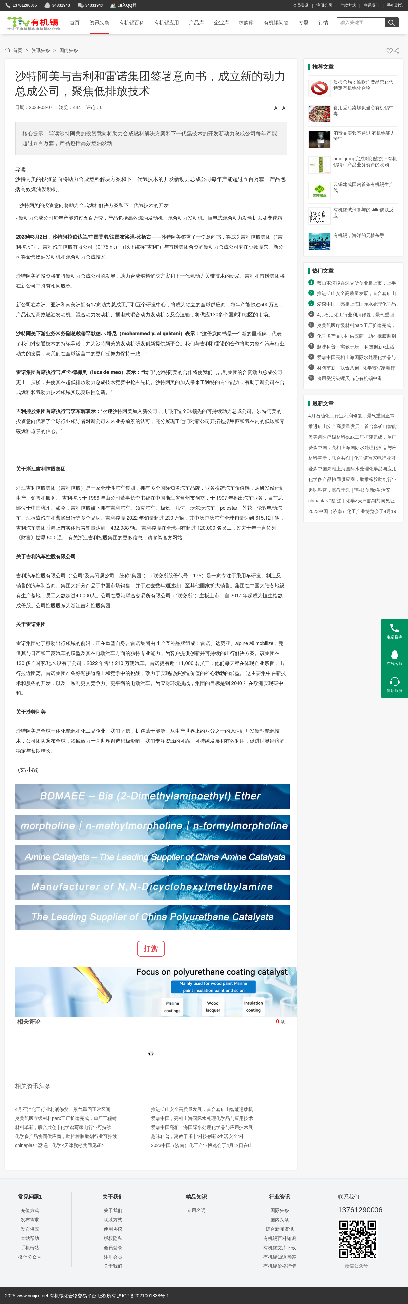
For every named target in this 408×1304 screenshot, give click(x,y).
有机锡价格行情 (279, 1266)
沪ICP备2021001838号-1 (143, 1295)
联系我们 (371, 5)
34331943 (94, 5)
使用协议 (113, 1229)
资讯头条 (41, 50)
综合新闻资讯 (280, 1229)
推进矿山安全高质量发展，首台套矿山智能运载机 (202, 1109)
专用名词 (196, 1210)
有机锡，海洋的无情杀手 (358, 235)
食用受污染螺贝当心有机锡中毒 (349, 378)
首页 (29, 21)
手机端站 (30, 1247)
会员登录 (301, 5)
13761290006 (25, 5)
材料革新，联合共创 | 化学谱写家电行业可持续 (63, 1127)
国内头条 (68, 50)
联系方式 (113, 1219)
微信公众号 (29, 1257)
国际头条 (279, 1210)
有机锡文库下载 (279, 1247)
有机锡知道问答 (279, 1257)
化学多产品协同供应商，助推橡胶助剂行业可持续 (66, 1136)
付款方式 (348, 5)
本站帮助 (30, 1238)
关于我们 (113, 1210)
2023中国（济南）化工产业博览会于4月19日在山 (202, 1145)
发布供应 (30, 1229)
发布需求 (30, 1219)
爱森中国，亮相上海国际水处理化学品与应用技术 (202, 1118)
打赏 (151, 948)
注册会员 (324, 5)
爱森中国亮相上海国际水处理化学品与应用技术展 (202, 1127)
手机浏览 (395, 5)
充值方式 (30, 1210)
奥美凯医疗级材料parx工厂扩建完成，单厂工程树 (66, 1118)
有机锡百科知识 (279, 1238)
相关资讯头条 (33, 1086)
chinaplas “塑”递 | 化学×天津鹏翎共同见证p (59, 1145)
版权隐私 (113, 1238)
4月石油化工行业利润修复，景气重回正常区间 (62, 1109)
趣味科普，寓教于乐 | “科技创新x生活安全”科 (197, 1136)
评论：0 (94, 107)
